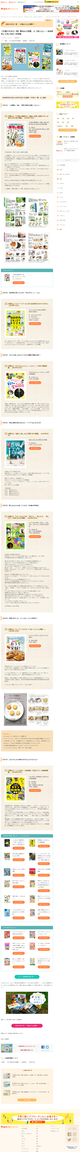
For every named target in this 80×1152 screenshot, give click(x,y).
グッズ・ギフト (63, 206)
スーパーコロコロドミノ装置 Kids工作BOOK (18, 933)
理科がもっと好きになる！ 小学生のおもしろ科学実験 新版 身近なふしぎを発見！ (44, 884)
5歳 (63, 122)
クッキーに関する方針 (38, 2)
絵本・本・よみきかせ (17, 16)
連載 (16, 37)
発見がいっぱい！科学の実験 (18, 870)
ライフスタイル (63, 201)
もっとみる (27, 1100)
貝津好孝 (34, 785)
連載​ (61, 229)
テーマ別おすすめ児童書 (14, 40)
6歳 (68, 122)
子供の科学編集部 (37, 531)
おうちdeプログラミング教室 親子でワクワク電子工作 (44, 961)
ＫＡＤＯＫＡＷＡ (37, 444)
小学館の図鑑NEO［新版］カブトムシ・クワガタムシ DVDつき (18, 276)
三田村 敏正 (40, 785)
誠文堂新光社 (36, 532)
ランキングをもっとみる (67, 81)
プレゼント (62, 215)
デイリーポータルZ (36, 314)
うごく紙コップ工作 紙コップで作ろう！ (44, 944)
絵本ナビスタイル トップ (6, 16)
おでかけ (62, 183)
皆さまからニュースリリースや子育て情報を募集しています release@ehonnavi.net (72, 1147)
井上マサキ (34, 316)
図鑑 (72, 126)
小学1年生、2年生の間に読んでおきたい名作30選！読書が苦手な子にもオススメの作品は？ (71, 63)
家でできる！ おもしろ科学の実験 (18, 881)
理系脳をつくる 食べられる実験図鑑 (44, 841)
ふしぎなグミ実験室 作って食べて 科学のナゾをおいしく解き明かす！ (18, 842)
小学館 (34, 132)
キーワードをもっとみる (67, 130)
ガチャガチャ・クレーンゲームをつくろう (44, 933)
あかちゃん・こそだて (65, 211)
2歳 (68, 118)
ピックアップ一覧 (55, 1128)
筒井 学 (33, 127)
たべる (61, 197)
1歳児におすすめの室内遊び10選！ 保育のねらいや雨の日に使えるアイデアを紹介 (71, 74)
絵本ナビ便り (63, 220)
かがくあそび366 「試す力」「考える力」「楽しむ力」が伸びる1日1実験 (39, 524)
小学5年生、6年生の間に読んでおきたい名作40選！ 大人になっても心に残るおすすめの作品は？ (71, 53)
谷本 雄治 (33, 781)
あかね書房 (36, 378)
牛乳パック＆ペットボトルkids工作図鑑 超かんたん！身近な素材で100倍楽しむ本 (18, 946)
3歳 (73, 118)
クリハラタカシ (35, 318)
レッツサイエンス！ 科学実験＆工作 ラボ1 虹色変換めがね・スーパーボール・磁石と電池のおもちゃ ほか (44, 857)
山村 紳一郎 (34, 529)
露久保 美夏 (34, 640)
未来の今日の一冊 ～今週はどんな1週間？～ (33, 16)
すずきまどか (34, 377)
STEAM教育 (62, 165)
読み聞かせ (59, 126)
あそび (67, 70)
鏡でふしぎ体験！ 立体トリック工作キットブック (18, 961)
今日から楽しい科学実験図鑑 (44, 870)
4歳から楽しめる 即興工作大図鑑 (38, 439)
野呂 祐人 (33, 443)
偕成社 (34, 642)
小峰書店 (35, 786)
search (77, 1)
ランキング (62, 224)
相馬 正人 (44, 129)
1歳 (63, 118)
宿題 (6, 40)
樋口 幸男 (33, 130)
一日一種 (33, 783)
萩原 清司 (38, 129)
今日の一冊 (31, 40)
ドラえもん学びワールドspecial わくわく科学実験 (18, 912)
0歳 (58, 118)
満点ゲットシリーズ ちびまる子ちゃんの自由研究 (44, 898)
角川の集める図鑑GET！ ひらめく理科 (18, 854)
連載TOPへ (48, 20)
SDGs (61, 169)
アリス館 (35, 320)
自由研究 (25, 40)
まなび (61, 188)
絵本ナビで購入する (35, 136)
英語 (67, 126)
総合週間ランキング (55, 1131)
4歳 (58, 122)
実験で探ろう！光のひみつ (18, 897)
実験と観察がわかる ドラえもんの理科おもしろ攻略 (44, 912)
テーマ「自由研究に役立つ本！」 (27, 976)
